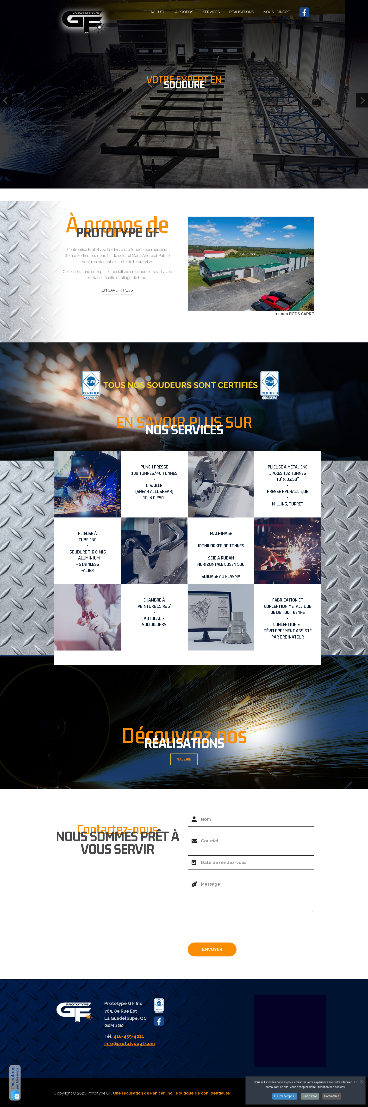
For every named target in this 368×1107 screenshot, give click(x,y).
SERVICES (211, 12)
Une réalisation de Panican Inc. (143, 1093)
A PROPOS (184, 12)
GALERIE (190, 759)
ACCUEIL (158, 12)
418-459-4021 (129, 1036)
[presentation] (224, 929)
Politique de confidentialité (203, 1093)
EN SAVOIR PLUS (117, 310)
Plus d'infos (310, 1096)
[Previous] (6, 100)
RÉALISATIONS (241, 12)
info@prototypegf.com (129, 1043)
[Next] (362, 100)
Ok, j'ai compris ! (284, 1096)
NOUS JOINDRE (276, 12)
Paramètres (331, 1096)
